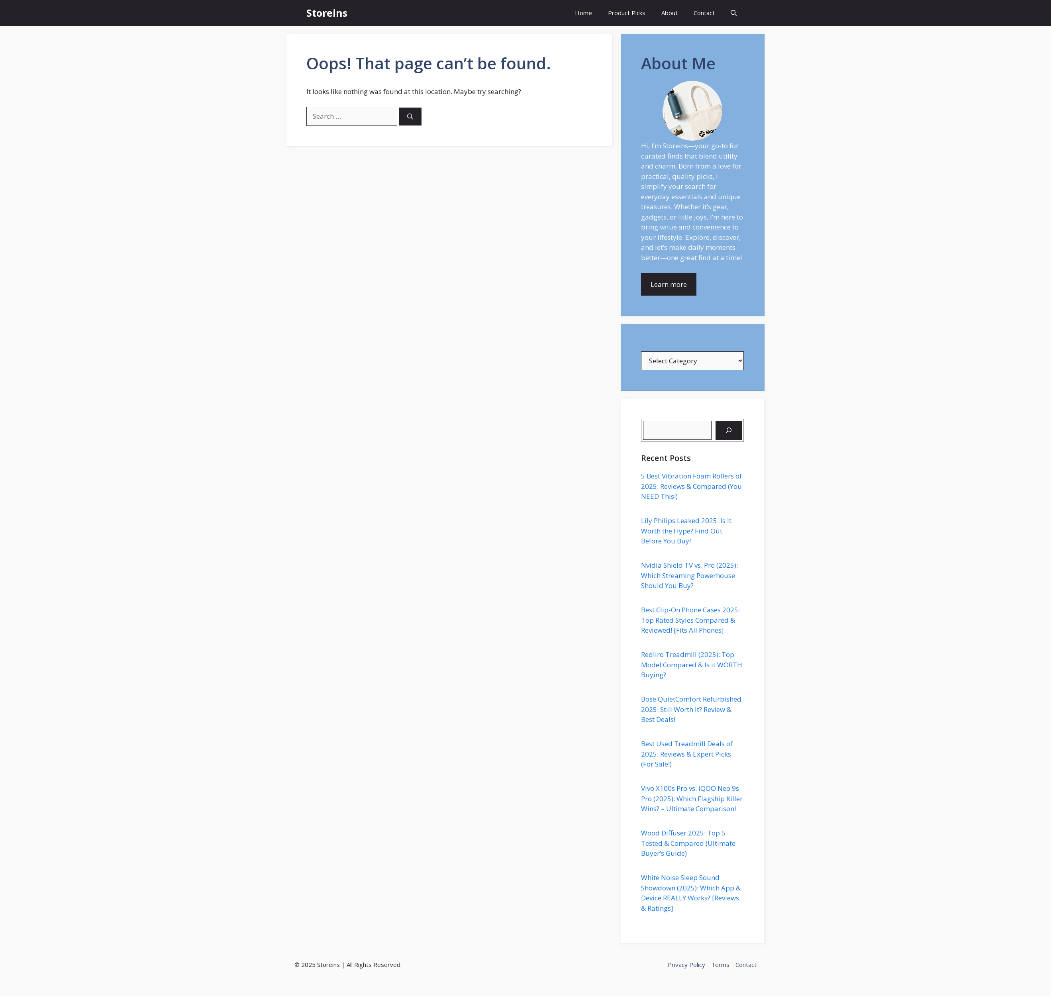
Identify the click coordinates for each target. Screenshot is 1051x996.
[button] (734, 13)
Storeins (326, 13)
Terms (720, 965)
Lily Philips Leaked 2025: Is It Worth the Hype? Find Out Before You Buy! (686, 530)
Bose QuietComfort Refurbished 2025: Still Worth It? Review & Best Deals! (691, 709)
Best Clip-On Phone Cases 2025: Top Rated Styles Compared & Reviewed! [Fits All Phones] (690, 620)
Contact (704, 13)
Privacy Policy (686, 965)
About (669, 13)
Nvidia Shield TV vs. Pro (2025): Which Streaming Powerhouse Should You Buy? (689, 575)
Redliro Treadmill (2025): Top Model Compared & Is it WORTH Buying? (691, 664)
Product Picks (626, 13)
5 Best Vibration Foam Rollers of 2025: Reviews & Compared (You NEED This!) (691, 486)
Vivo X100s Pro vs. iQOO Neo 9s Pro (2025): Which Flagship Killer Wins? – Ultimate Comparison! (692, 798)
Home (583, 13)
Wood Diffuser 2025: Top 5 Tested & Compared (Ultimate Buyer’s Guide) (688, 843)
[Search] (410, 116)
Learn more (669, 284)
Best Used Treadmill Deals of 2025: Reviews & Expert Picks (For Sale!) (687, 754)
